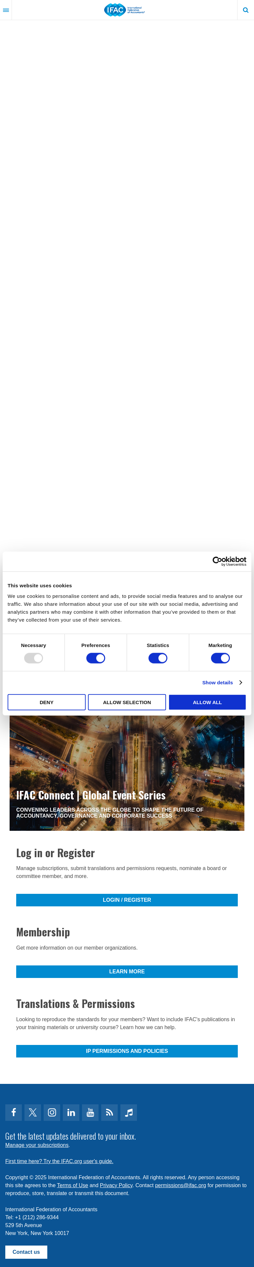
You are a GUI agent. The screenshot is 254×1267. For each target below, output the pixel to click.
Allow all (207, 702)
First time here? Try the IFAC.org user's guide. (59, 1161)
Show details (217, 682)
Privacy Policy (116, 1185)
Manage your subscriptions (36, 1145)
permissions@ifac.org (180, 1185)
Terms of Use (72, 1185)
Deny (47, 702)
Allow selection (127, 702)
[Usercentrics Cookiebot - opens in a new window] (217, 562)
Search (246, 10)
